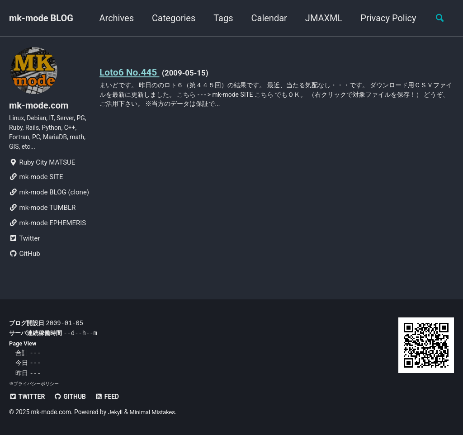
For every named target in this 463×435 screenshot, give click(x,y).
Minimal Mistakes (155, 412)
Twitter (24, 246)
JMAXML (320, 18)
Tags (219, 18)
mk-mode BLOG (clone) (49, 200)
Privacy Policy (384, 18)
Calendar (265, 18)
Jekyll (116, 412)
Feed (113, 396)
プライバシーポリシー (36, 384)
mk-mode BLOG (41, 18)
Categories (170, 18)
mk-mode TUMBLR (42, 215)
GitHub (24, 261)
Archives (112, 18)
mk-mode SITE (36, 184)
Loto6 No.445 (131, 72)
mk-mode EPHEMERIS (47, 231)
